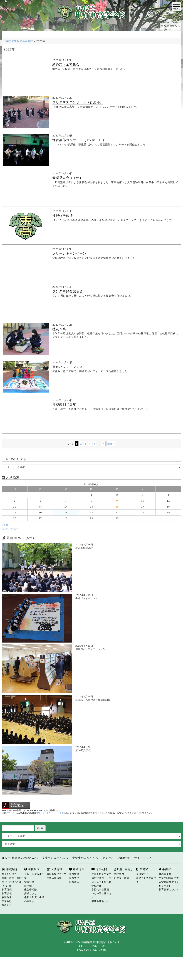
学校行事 (29, 882)
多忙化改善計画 (100, 889)
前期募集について (57, 874)
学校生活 (31, 869)
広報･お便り (123, 869)
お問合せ (124, 857)
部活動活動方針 (100, 901)
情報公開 (99, 869)
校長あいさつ (9, 874)
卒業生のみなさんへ (55, 857)
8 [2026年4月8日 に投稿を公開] (91, 500)
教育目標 (7, 889)
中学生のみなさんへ (85, 857)
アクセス (108, 857)
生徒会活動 (30, 889)
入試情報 (54, 869)
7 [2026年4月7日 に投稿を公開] (66, 500)
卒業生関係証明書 (169, 878)
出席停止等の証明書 (146, 880)
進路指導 (74, 874)
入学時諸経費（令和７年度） (169, 884)
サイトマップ (142, 857)
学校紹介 (10, 869)
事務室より (165, 874)
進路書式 (74, 882)
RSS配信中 (10, 529)
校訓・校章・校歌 (12, 878)
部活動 (28, 885)
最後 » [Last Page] (111, 443)
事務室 (165, 869)
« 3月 (5, 525)
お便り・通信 (121, 878)
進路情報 (76, 869)
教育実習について (169, 889)
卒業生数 (7, 901)
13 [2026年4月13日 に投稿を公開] (40, 506)
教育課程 (7, 893)
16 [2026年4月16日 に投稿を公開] (117, 506)
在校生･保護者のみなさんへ (20, 857)
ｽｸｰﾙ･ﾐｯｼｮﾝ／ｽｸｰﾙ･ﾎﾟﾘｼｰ (11, 884)
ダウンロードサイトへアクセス (51, 813)
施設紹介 (7, 905)
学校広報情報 (54, 878)
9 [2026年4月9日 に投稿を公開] (117, 500)
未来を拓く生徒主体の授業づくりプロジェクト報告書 (102, 878)
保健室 (142, 869)
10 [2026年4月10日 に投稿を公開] (142, 500)
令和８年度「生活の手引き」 (34, 899)
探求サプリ (30, 893)
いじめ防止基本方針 (102, 895)
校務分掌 (7, 897)
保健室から (142, 874)
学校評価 (97, 885)
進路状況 (74, 878)
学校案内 (119, 874)
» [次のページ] (104, 443)
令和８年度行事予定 (34, 876)
